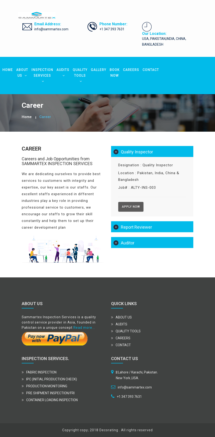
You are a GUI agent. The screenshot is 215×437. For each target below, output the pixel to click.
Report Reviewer (136, 227)
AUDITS (62, 72)
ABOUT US (22, 72)
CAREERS (131, 70)
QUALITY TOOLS (80, 75)
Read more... (84, 327)
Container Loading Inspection (52, 400)
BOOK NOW (115, 72)
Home (27, 117)
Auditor (127, 242)
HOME (7, 70)
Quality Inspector (137, 151)
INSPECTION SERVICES (42, 75)
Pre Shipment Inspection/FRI (50, 393)
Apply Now (131, 206)
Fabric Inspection (41, 372)
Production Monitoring (46, 386)
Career (45, 117)
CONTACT (151, 70)
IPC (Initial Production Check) (51, 379)
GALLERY (98, 70)
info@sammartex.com (51, 29)
